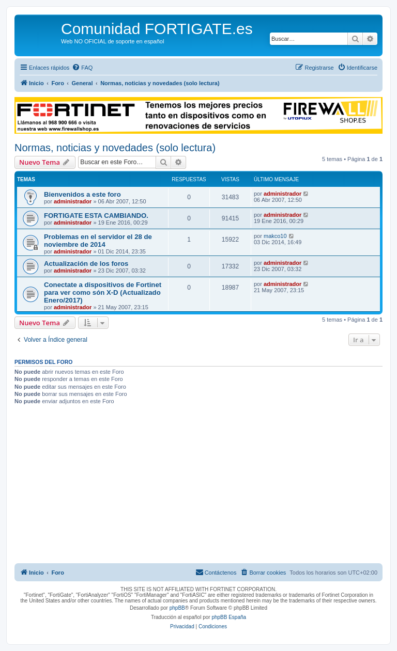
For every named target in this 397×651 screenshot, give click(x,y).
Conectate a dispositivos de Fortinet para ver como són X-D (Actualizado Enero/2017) (102, 292)
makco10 (275, 236)
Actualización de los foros (86, 263)
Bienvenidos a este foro (82, 194)
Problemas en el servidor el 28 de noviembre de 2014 (98, 240)
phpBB (177, 608)
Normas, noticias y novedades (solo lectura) (115, 147)
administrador (72, 201)
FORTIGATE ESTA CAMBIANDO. (96, 215)
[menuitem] (82, 67)
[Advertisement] (198, 486)
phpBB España (228, 617)
